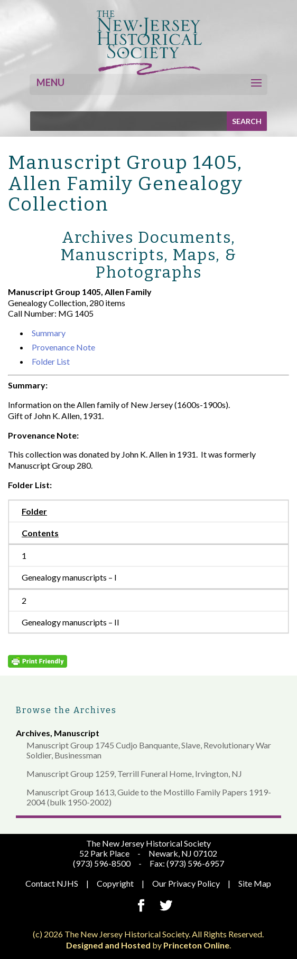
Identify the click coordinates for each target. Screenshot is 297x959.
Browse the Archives (66, 710)
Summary (49, 333)
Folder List (51, 361)
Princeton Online (196, 945)
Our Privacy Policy (186, 883)
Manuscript (76, 733)
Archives (33, 733)
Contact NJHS (51, 883)
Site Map (254, 883)
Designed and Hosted (108, 945)
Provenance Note (63, 347)
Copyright (115, 883)
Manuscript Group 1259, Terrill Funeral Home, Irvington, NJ (134, 773)
